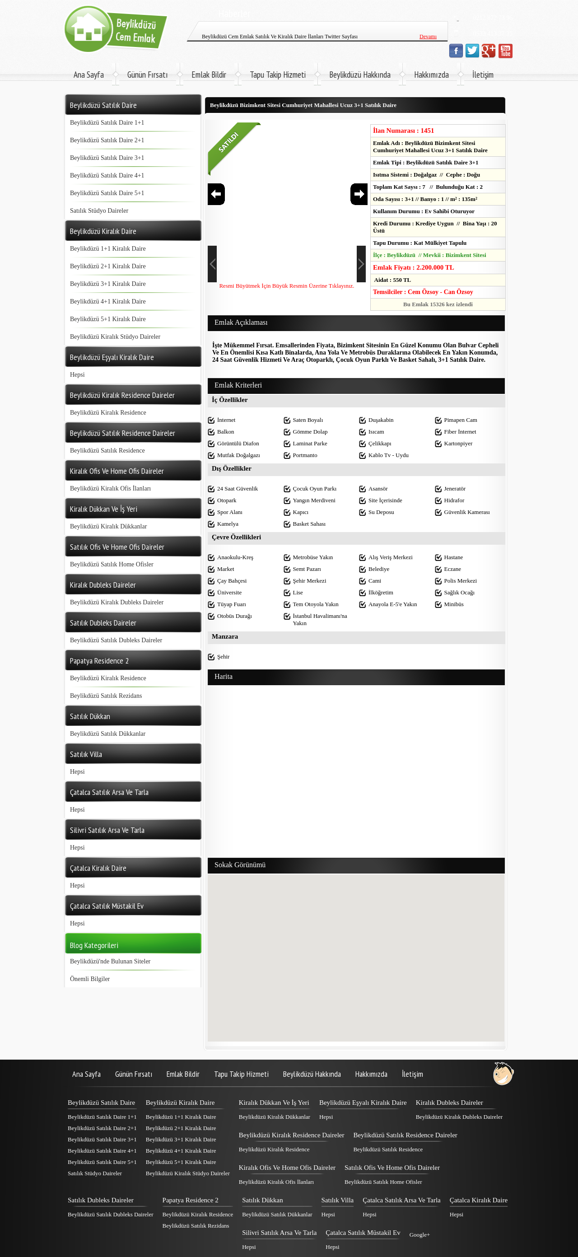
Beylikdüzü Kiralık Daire (180, 1102)
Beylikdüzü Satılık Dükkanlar (107, 733)
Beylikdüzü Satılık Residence (107, 450)
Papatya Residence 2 (191, 1200)
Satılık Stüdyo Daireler (99, 210)
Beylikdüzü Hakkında (360, 74)
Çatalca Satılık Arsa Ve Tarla (402, 1200)
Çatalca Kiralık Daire (479, 1200)
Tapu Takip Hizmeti (278, 74)
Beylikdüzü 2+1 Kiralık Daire (108, 266)
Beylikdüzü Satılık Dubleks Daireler (116, 640)
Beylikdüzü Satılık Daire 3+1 (107, 157)
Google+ (420, 1234)
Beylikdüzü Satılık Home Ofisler (112, 564)
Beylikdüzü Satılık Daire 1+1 (107, 122)
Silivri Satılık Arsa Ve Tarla (279, 1232)
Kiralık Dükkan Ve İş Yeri (274, 1102)
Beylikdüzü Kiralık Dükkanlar (108, 526)
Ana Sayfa (89, 74)
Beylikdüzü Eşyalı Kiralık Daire (363, 1102)
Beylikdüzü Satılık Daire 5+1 (107, 193)
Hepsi (77, 374)
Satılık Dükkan (262, 1200)
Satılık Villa (338, 1200)
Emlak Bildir (208, 74)
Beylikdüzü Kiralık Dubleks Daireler (116, 602)
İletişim (483, 74)
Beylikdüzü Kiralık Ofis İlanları (110, 488)
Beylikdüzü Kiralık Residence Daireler (292, 1135)
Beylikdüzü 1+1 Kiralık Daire (108, 248)
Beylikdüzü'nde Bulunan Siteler (110, 961)
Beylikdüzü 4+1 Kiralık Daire (108, 301)
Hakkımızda (431, 74)
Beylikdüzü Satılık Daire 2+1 (107, 140)
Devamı (428, 40)
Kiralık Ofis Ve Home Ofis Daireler (287, 1167)
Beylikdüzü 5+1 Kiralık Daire (108, 319)
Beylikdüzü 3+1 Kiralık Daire (108, 283)
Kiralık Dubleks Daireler (449, 1102)
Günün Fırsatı (147, 74)
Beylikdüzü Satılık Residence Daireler (405, 1135)
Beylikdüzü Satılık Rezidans (106, 695)
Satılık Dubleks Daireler (101, 1200)
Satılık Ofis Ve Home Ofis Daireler (392, 1167)
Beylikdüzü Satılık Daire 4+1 (107, 175)
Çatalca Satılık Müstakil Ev (363, 1232)
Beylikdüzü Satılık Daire (101, 1102)
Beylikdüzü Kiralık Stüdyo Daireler (115, 336)
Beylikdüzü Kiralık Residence (108, 412)
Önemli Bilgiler (90, 979)
